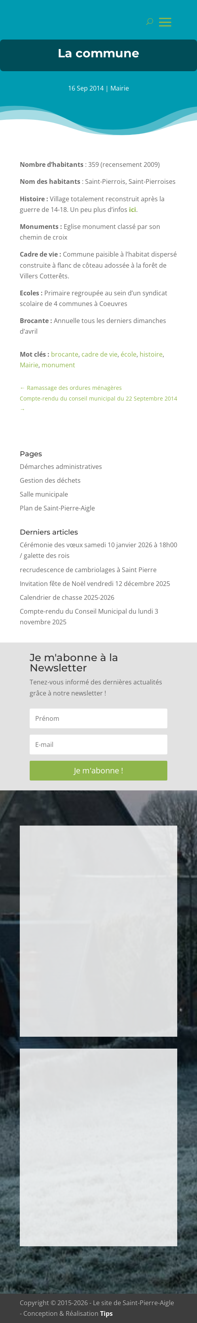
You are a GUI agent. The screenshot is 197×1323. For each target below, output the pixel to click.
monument (58, 365)
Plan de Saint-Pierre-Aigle (57, 508)
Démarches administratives (61, 466)
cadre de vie (99, 354)
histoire (151, 354)
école (128, 354)
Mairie (119, 88)
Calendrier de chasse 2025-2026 (67, 597)
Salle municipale (44, 494)
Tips (106, 1313)
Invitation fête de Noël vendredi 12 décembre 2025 (95, 583)
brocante (64, 354)
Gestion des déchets (50, 480)
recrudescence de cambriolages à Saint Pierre (88, 569)
